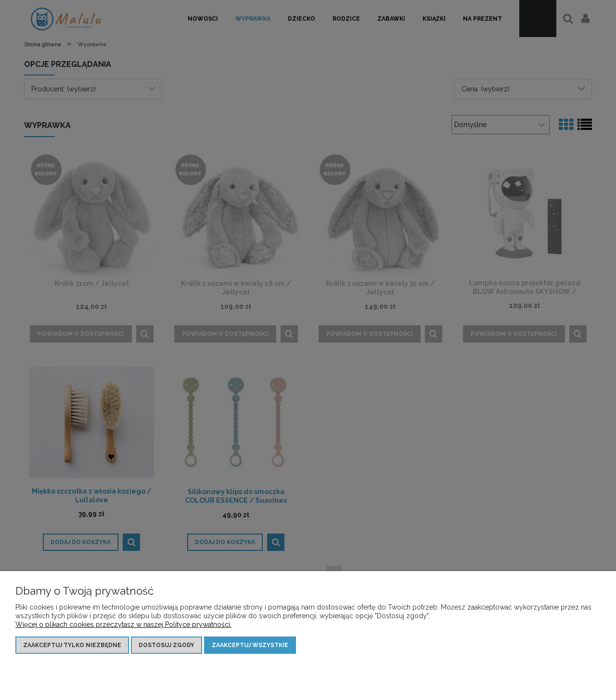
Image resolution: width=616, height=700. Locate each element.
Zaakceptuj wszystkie (250, 645)
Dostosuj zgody (166, 645)
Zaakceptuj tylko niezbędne (72, 645)
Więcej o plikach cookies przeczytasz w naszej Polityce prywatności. (123, 624)
